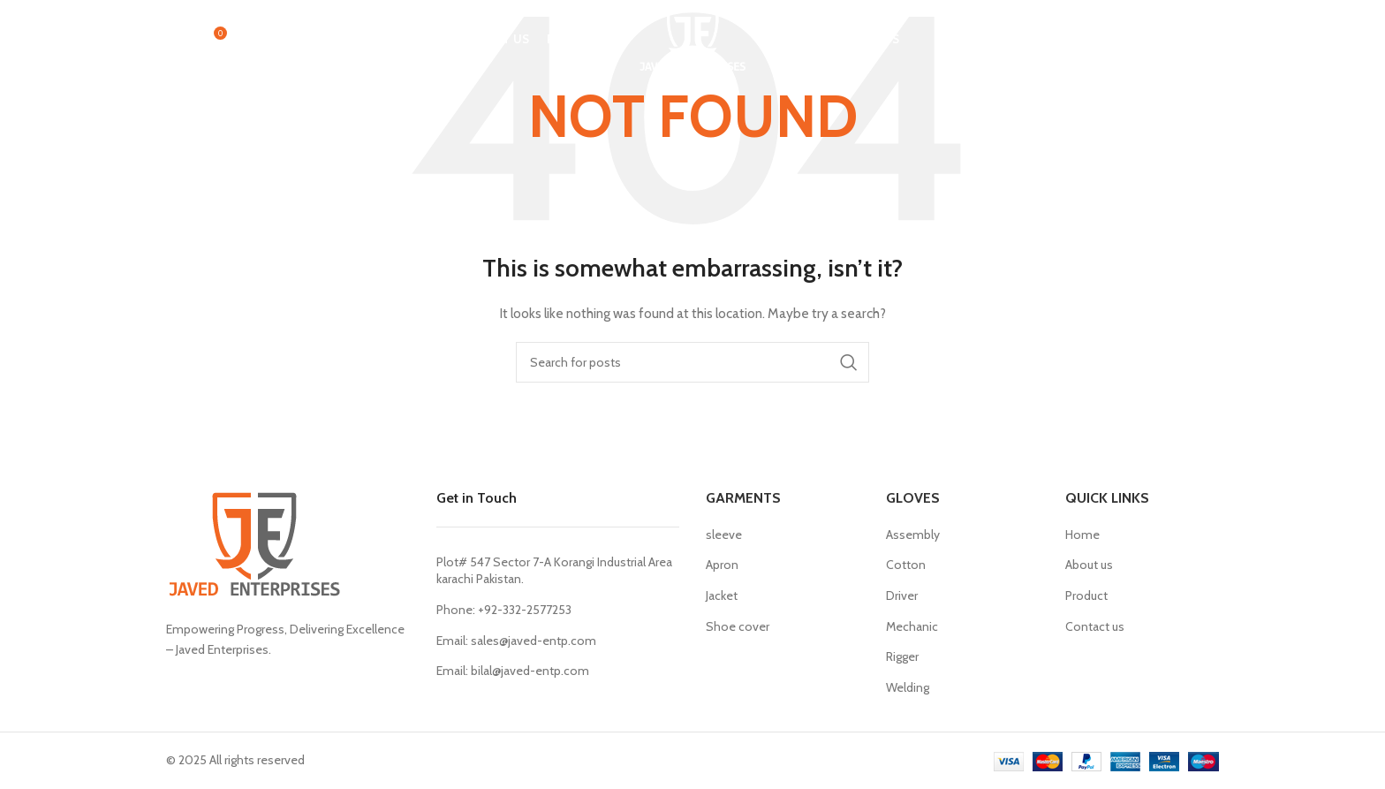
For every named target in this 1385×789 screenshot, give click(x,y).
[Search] (175, 39)
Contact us (1094, 626)
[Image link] (254, 544)
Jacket (722, 595)
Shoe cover (737, 626)
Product (1086, 595)
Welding (907, 687)
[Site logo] (693, 38)
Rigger (902, 656)
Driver (902, 595)
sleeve (724, 534)
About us (1089, 565)
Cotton (906, 565)
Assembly (913, 534)
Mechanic (912, 626)
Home (1082, 534)
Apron (722, 565)
